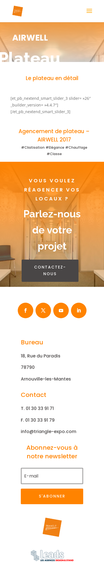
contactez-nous (50, 270)
